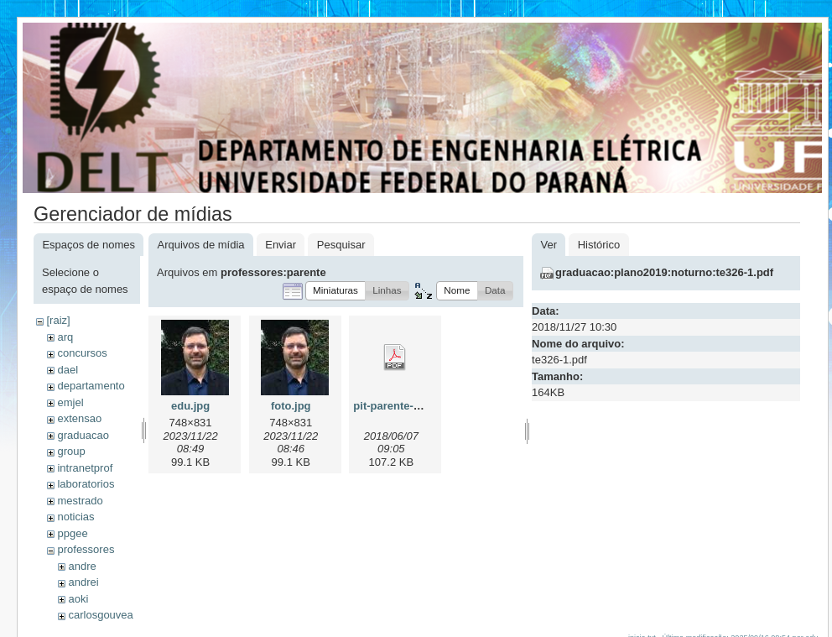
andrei (83, 582)
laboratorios (85, 484)
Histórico (599, 244)
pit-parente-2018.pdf (405, 405)
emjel (70, 402)
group (71, 451)
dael (67, 369)
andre (82, 566)
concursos (82, 353)
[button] (335, 290)
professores (85, 549)
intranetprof (84, 468)
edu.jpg (190, 405)
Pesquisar (341, 244)
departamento (90, 385)
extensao (79, 418)
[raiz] (58, 320)
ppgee (72, 533)
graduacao (82, 435)
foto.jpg (291, 405)
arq (65, 337)
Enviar (280, 244)
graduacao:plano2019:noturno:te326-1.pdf (664, 272)
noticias (75, 516)
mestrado (79, 500)
